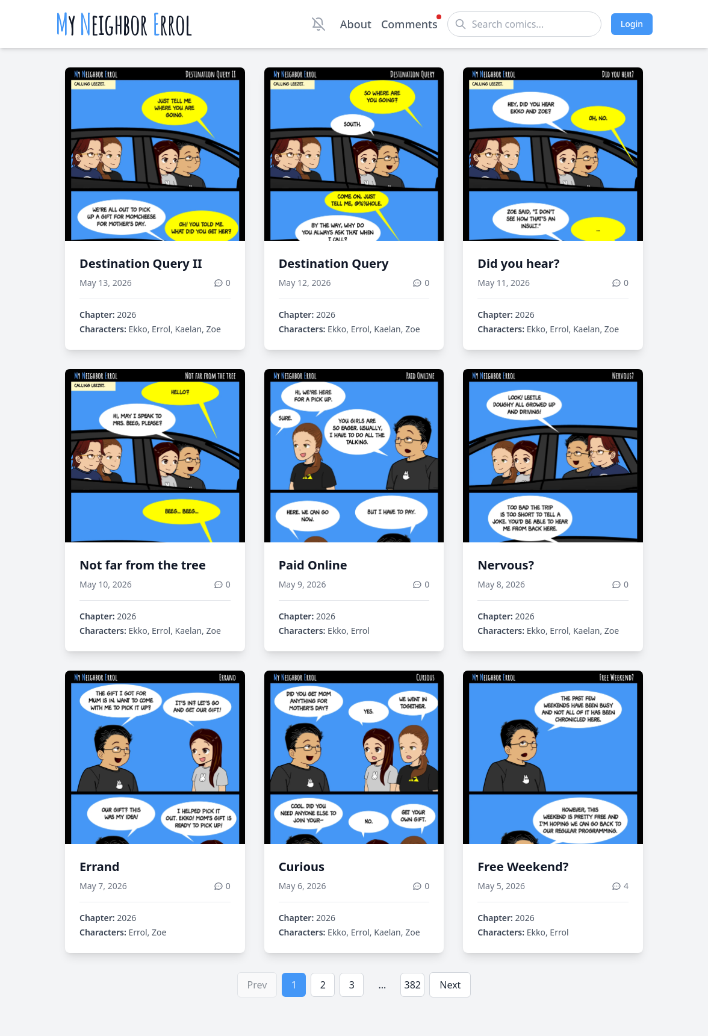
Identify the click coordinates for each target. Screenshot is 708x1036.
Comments (409, 23)
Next (450, 984)
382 (413, 984)
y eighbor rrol (123, 24)
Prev (257, 984)
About (355, 24)
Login (632, 23)
